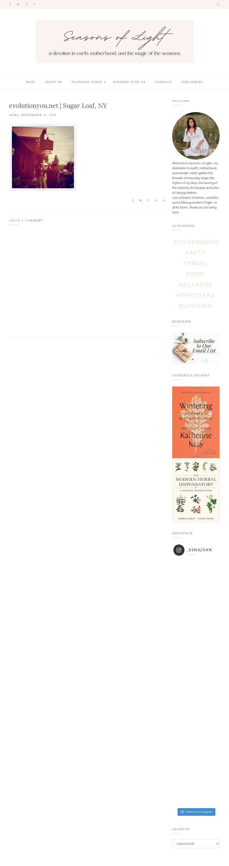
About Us (53, 82)
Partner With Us (129, 82)
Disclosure (192, 82)
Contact (163, 82)
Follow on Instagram (196, 812)
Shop (30, 82)
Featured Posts (87, 82)
